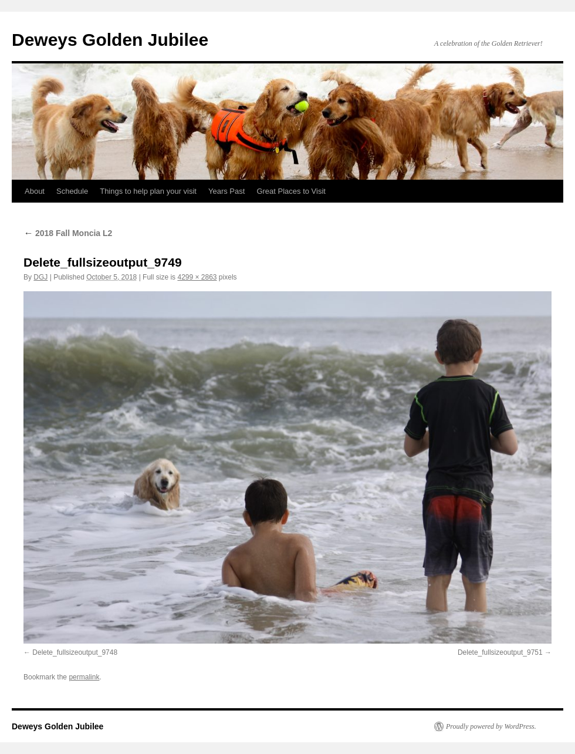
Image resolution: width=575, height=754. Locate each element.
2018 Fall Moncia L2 (67, 233)
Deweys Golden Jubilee (110, 39)
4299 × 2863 (197, 277)
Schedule (72, 191)
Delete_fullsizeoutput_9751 (500, 652)
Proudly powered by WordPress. (491, 726)
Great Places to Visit (291, 191)
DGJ (40, 277)
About (35, 191)
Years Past (226, 191)
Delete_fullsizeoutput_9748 (74, 652)
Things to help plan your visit (148, 191)
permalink (84, 677)
